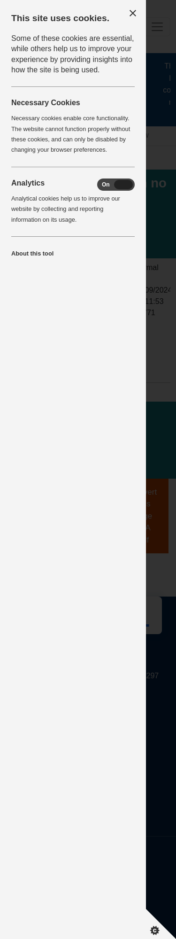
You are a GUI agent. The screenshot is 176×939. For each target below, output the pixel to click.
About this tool (32, 253)
